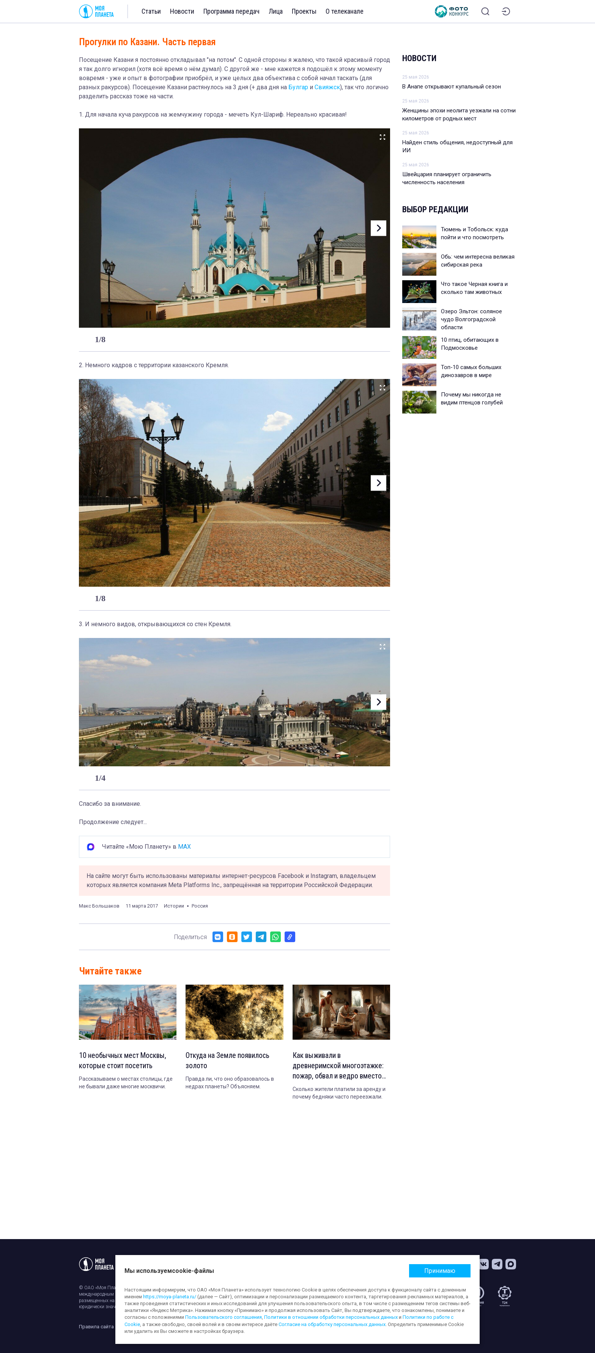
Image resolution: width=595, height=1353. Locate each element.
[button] (377, 228)
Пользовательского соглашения (223, 1317)
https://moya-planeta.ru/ (169, 1296)
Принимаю (439, 1270)
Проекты (304, 11)
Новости (182, 11)
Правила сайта (96, 1326)
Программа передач (231, 11)
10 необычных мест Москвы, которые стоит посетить (124, 1061)
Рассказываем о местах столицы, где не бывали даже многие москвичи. (126, 1083)
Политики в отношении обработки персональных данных (331, 1317)
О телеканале (345, 11)
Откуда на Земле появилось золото (229, 1061)
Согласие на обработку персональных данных (332, 1324)
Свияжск (327, 87)
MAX (184, 846)
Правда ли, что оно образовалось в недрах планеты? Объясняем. (230, 1083)
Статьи (151, 11)
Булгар (298, 87)
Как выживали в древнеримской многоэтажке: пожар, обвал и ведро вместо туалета (339, 1066)
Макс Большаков (99, 906)
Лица (276, 11)
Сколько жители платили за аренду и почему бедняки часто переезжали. (339, 1094)
